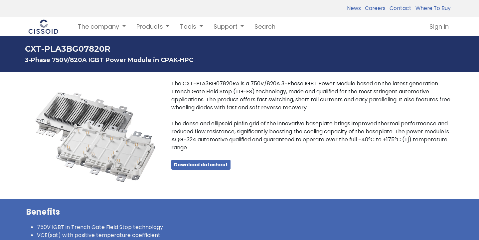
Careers (374, 8)
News (354, 8)
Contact (399, 8)
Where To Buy (432, 8)
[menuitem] (265, 26)
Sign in (439, 26)
